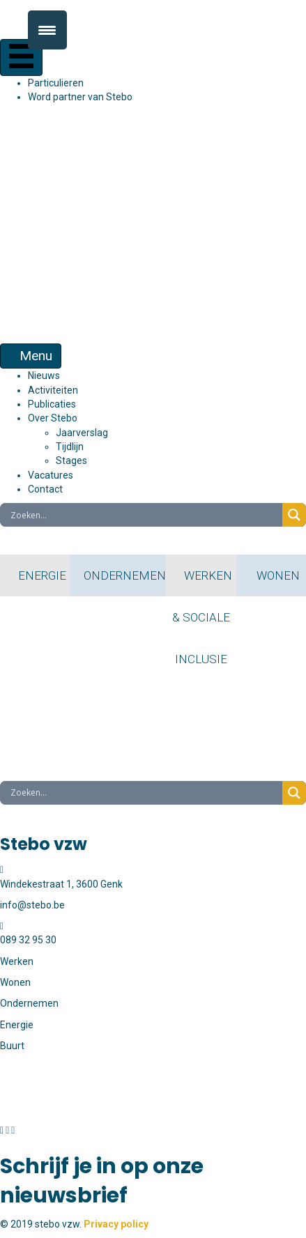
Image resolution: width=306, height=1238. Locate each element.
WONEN (271, 575)
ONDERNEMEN (118, 575)
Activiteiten (53, 390)
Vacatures (50, 475)
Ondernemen (29, 1003)
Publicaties (52, 404)
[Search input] (144, 515)
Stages (71, 460)
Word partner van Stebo (80, 96)
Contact (45, 489)
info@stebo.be (32, 1109)
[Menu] (21, 57)
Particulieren (56, 82)
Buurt (12, 1045)
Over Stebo (52, 418)
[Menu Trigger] (47, 29)
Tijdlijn (70, 446)
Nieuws (44, 375)
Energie (16, 1024)
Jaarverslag (82, 432)
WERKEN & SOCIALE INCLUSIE (201, 582)
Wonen (15, 982)
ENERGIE (35, 575)
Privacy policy (116, 1224)
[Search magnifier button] (294, 515)
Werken (16, 961)
